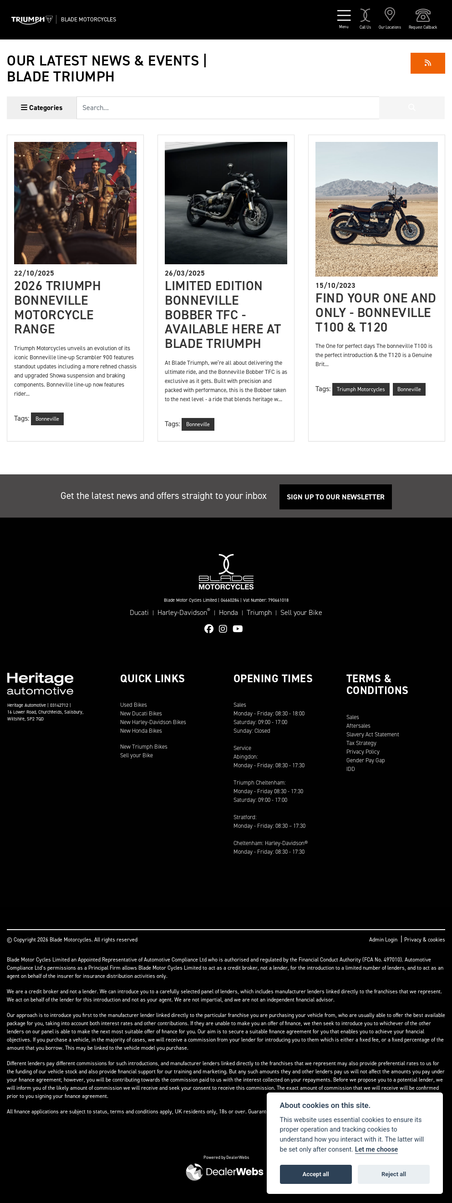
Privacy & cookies (424, 939)
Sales (352, 717)
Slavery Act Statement (372, 734)
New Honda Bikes (141, 731)
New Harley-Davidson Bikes (153, 722)
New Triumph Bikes (144, 746)
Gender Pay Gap (365, 760)
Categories (41, 107)
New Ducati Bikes (141, 713)
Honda (228, 612)
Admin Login (383, 939)
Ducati (139, 612)
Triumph (259, 612)
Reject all (393, 1174)
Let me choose (376, 1149)
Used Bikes (133, 705)
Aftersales (358, 726)
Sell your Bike (301, 612)
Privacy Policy (363, 751)
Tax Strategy (361, 743)
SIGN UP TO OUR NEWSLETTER (336, 497)
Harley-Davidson (183, 612)
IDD (350, 769)
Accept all (316, 1174)
